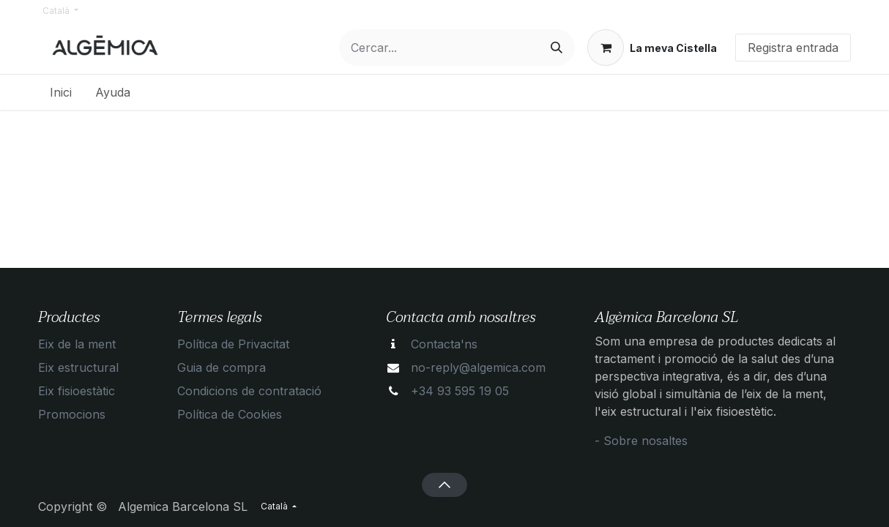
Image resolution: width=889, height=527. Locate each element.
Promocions (71, 414)
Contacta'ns (444, 344)
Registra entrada (793, 47)
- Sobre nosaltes (641, 440)
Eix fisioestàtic (76, 391)
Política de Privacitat (233, 344)
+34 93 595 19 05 (460, 391)
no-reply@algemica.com (478, 367)
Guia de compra (221, 367)
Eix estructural (78, 367)
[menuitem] (60, 92)
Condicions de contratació (249, 391)
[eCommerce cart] (652, 47)
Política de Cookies (229, 414)
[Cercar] (556, 47)
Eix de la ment (77, 344)
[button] (444, 484)
